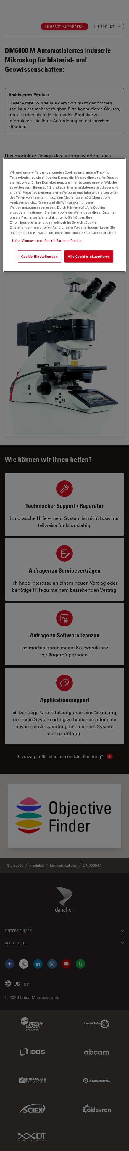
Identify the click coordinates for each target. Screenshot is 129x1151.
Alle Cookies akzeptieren (89, 256)
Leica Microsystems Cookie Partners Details (46, 240)
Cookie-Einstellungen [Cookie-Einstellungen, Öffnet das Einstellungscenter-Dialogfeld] (39, 256)
